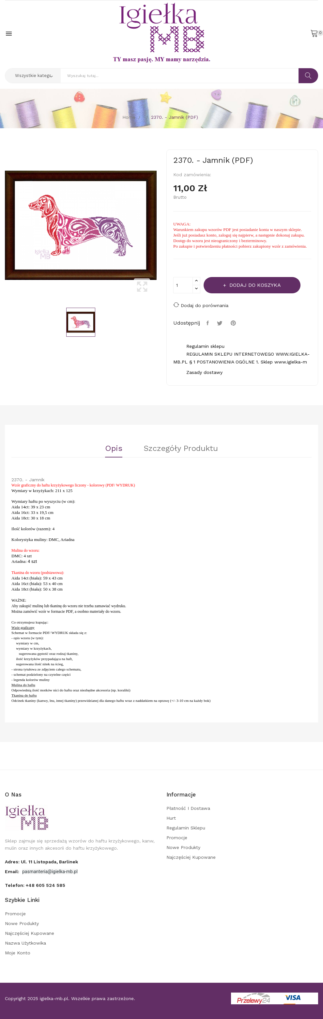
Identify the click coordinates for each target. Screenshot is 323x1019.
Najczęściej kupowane (191, 857)
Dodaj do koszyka (254, 285)
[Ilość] (183, 285)
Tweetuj (220, 323)
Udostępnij (208, 323)
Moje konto (17, 952)
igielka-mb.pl (54, 998)
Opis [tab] (113, 448)
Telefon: (35, 885)
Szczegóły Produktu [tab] (181, 448)
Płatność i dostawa (188, 808)
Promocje (176, 837)
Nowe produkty (183, 847)
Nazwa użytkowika (25, 943)
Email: (13, 871)
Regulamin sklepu (185, 827)
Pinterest (234, 323)
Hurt (171, 818)
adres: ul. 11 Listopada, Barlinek (41, 861)
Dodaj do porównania (200, 305)
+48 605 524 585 (45, 885)
